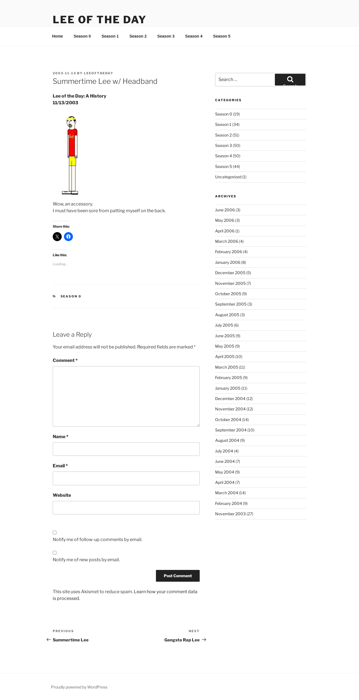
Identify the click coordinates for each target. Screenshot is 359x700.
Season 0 (82, 36)
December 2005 (230, 272)
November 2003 (230, 513)
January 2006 (227, 262)
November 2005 (230, 283)
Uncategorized (228, 176)
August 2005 (227, 314)
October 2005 (228, 293)
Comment (65, 360)
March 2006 (226, 241)
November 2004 (230, 408)
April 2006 (224, 230)
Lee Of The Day (100, 19)
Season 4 (193, 36)
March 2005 (226, 367)
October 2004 (228, 419)
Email (60, 465)
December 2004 (230, 398)
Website (62, 495)
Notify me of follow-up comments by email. (97, 539)
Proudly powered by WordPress (79, 687)
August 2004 (227, 440)
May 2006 (224, 220)
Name (60, 436)
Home (57, 36)
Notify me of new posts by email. (86, 559)
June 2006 (225, 209)
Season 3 (165, 36)
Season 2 (137, 36)
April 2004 (224, 482)
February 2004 (228, 503)
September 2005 (231, 304)
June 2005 (225, 335)
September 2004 (231, 430)
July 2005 (224, 325)
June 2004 (225, 461)
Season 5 (221, 36)
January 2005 (227, 388)
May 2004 (224, 472)
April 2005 (224, 356)
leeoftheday (98, 73)
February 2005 (228, 377)
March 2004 (226, 492)
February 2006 (228, 251)
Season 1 (110, 36)
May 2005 (224, 346)
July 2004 (224, 451)
